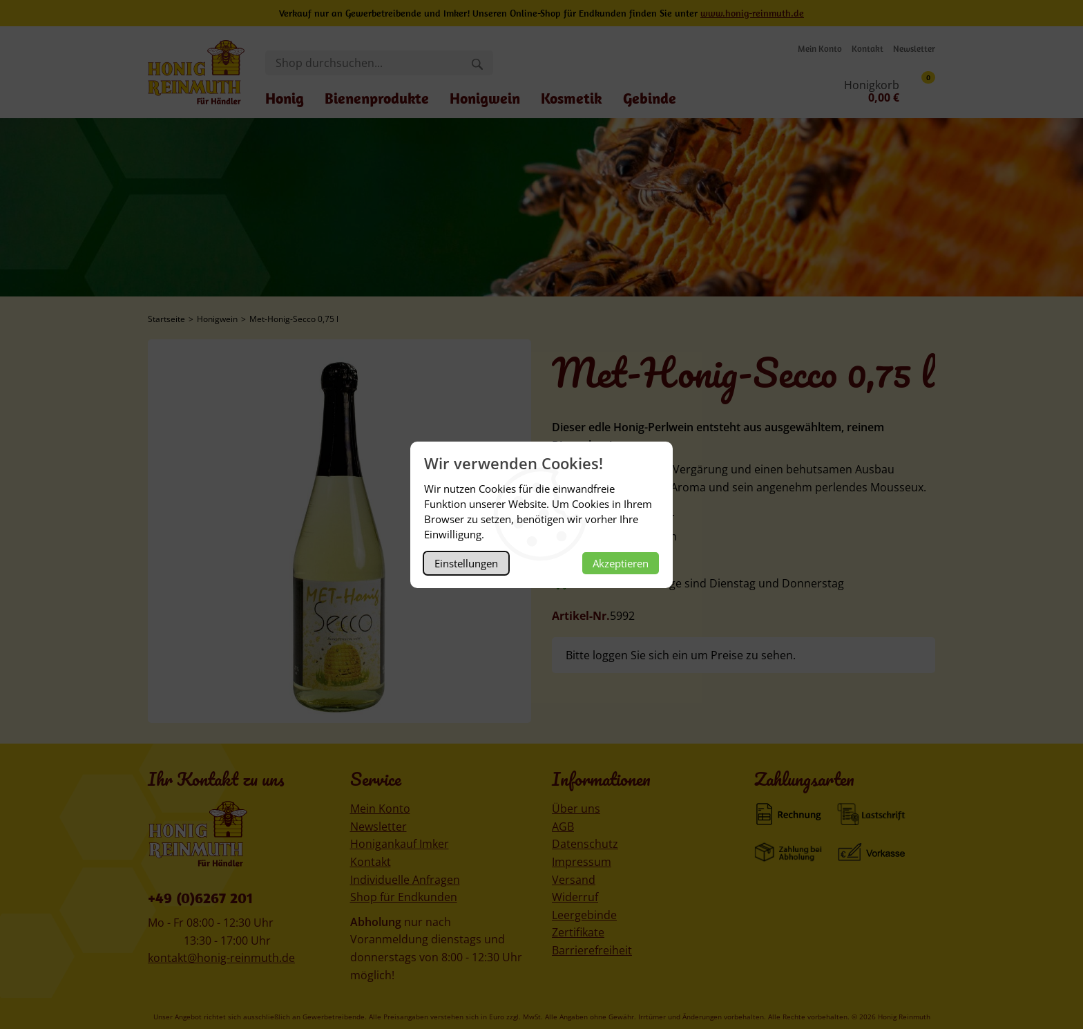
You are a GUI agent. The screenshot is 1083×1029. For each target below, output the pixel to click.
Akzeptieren (621, 563)
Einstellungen (466, 563)
